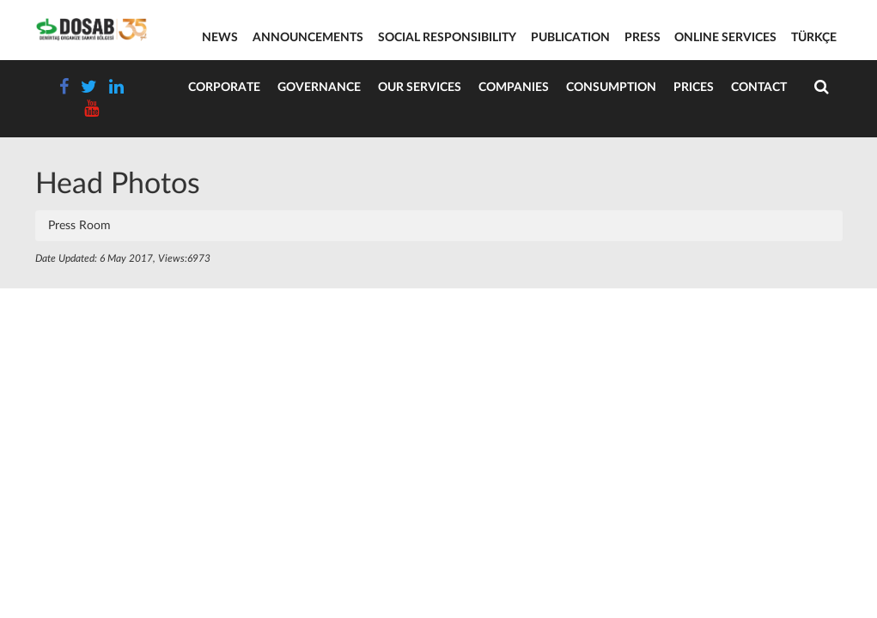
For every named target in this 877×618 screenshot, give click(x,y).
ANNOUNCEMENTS (308, 38)
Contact (759, 88)
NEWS (220, 38)
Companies (513, 88)
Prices (693, 88)
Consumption (611, 88)
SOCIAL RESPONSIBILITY (447, 38)
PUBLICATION (570, 38)
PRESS (642, 38)
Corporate (224, 88)
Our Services (419, 88)
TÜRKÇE (814, 38)
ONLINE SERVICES (725, 38)
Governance (319, 88)
